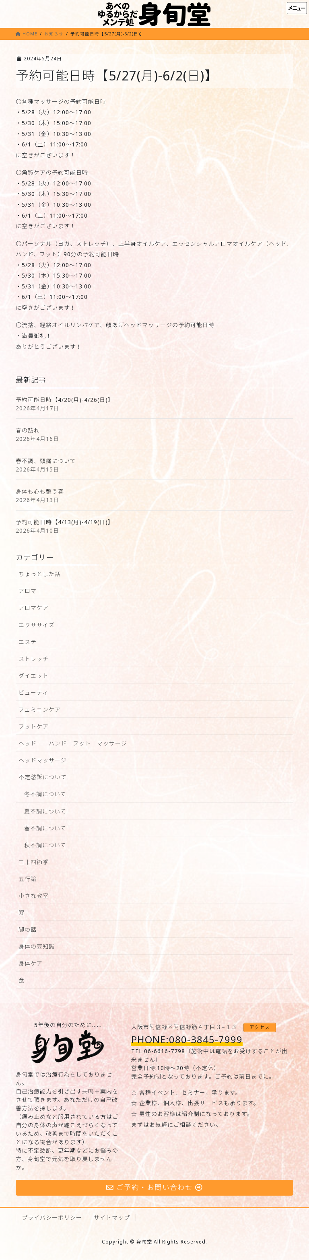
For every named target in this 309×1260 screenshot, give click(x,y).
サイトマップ (112, 1217)
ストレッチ (34, 659)
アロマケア (34, 607)
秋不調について (45, 845)
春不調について (45, 828)
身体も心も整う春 (40, 491)
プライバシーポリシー (52, 1217)
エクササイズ (37, 625)
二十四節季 (34, 862)
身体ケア (31, 963)
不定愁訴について (43, 777)
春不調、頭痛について (46, 461)
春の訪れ (28, 430)
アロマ (28, 591)
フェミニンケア (40, 709)
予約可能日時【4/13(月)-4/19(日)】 (65, 522)
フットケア (34, 726)
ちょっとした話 (40, 574)
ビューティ (33, 692)
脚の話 (28, 929)
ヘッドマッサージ (43, 760)
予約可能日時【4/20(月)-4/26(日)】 (65, 400)
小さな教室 (34, 896)
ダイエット (34, 675)
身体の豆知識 (37, 946)
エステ (28, 642)
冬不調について (45, 794)
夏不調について (45, 811)
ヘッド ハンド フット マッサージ (73, 743)
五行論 (28, 879)
